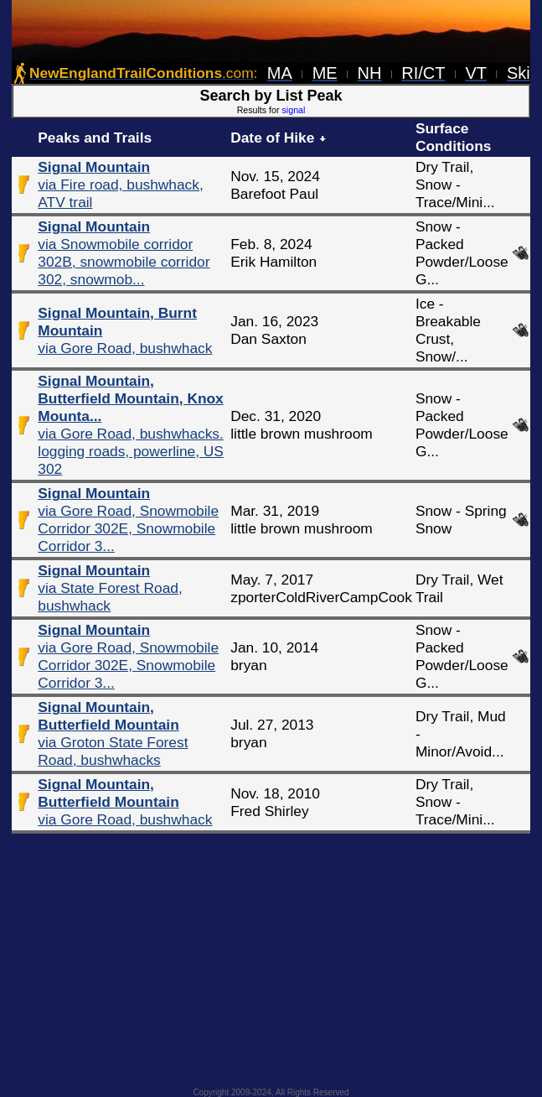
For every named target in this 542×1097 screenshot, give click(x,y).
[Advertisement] (271, 955)
